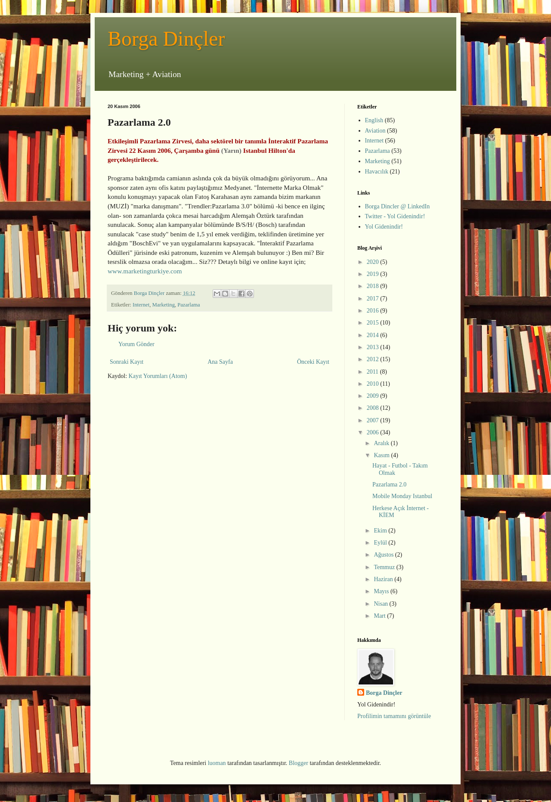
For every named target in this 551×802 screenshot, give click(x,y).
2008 (374, 408)
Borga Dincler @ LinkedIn (397, 206)
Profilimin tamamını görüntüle (394, 716)
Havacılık (376, 171)
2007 (374, 420)
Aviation (375, 130)
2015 (374, 322)
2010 (374, 384)
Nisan (381, 604)
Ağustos (384, 554)
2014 (374, 335)
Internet (141, 305)
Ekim (381, 530)
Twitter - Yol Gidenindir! (395, 216)
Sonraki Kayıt (126, 362)
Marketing (163, 305)
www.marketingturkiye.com (145, 271)
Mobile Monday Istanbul (402, 496)
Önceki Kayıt (313, 362)
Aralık (382, 443)
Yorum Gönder (136, 344)
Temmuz (385, 567)
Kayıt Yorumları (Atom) (158, 376)
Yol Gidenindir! (384, 226)
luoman (217, 763)
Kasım (382, 455)
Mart (380, 616)
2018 (374, 286)
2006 (374, 432)
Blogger (298, 763)
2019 (374, 274)
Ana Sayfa (220, 362)
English (374, 120)
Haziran (384, 579)
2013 (374, 347)
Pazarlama (188, 305)
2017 (374, 298)
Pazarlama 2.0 (389, 484)
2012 (374, 359)
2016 (374, 310)
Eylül (381, 542)
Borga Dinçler (166, 38)
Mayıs (382, 591)
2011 (373, 371)
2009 (374, 396)
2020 (374, 262)
